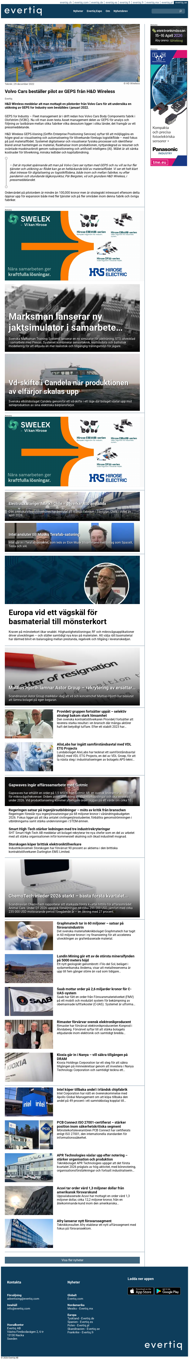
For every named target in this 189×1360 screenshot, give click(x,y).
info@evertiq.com (18, 1308)
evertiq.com (81, 2)
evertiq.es (111, 2)
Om (108, 11)
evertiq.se (181, 2)
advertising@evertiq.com (23, 1298)
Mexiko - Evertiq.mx (80, 1308)
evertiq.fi (125, 2)
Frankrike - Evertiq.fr (81, 1332)
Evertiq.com (75, 1298)
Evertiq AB (23, 11)
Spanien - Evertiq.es (80, 1322)
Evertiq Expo (94, 11)
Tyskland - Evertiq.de (81, 1318)
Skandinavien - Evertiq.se (84, 1329)
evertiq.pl (167, 2)
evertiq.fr (138, 2)
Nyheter (78, 11)
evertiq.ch (66, 2)
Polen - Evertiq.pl (78, 1325)
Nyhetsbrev (121, 11)
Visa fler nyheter (72, 1260)
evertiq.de (97, 2)
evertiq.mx (152, 2)
